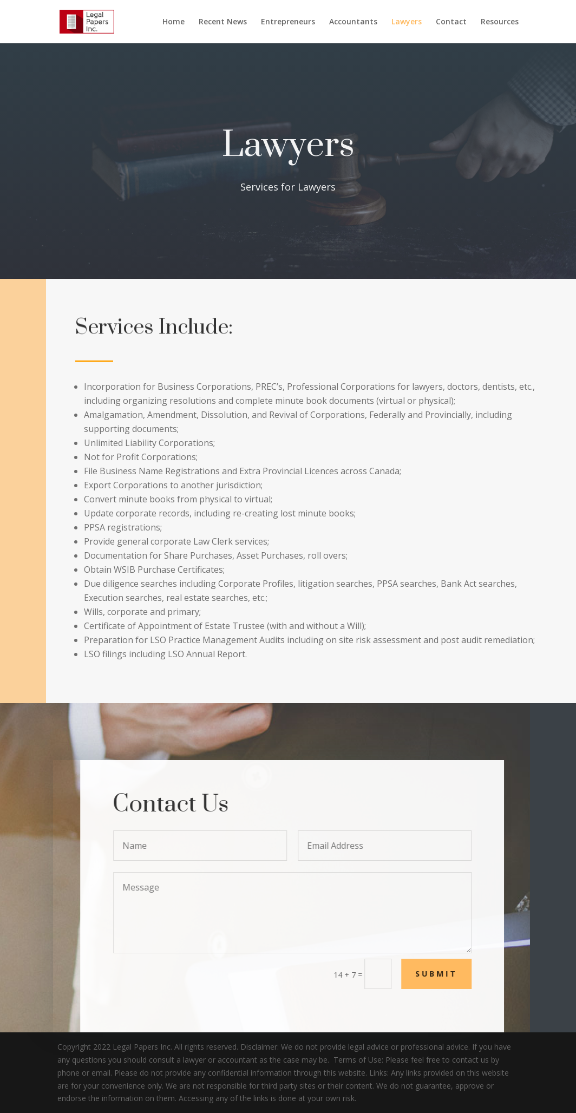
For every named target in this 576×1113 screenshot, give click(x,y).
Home (173, 22)
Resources (500, 22)
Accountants (353, 22)
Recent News (223, 22)
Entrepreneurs (288, 22)
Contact (451, 22)
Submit (445, 973)
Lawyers (406, 22)
